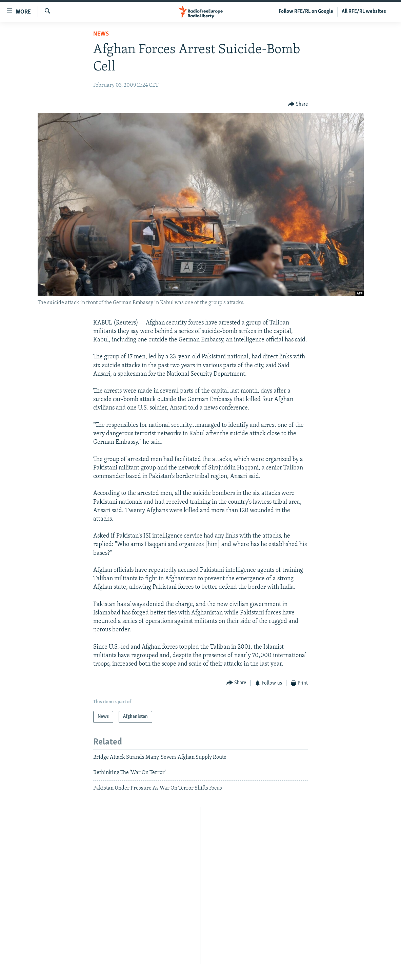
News (101, 34)
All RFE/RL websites (364, 11)
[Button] (298, 104)
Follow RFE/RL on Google (306, 11)
